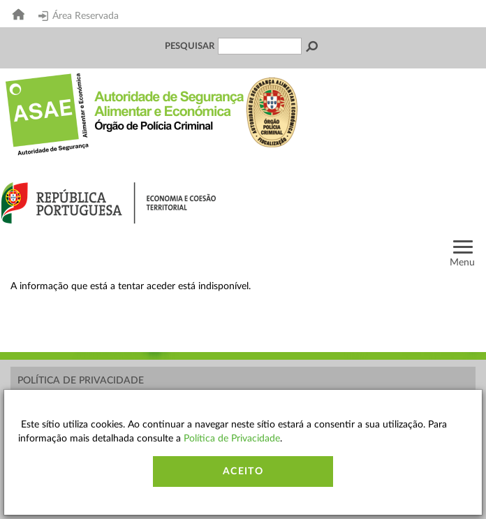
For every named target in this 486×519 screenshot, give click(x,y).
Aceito (243, 471)
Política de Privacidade (80, 381)
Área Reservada (78, 16)
